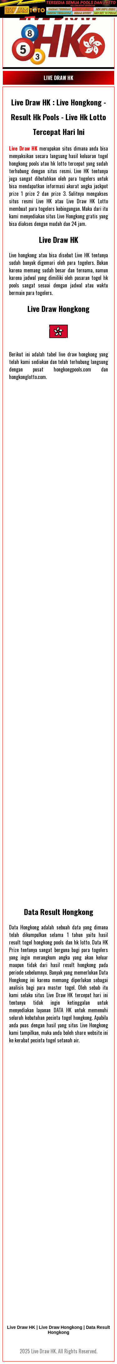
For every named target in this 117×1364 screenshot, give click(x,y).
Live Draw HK (23, 148)
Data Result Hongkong (58, 911)
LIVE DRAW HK (58, 78)
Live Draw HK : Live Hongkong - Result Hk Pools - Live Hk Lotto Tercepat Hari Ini (58, 116)
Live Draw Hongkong (58, 308)
